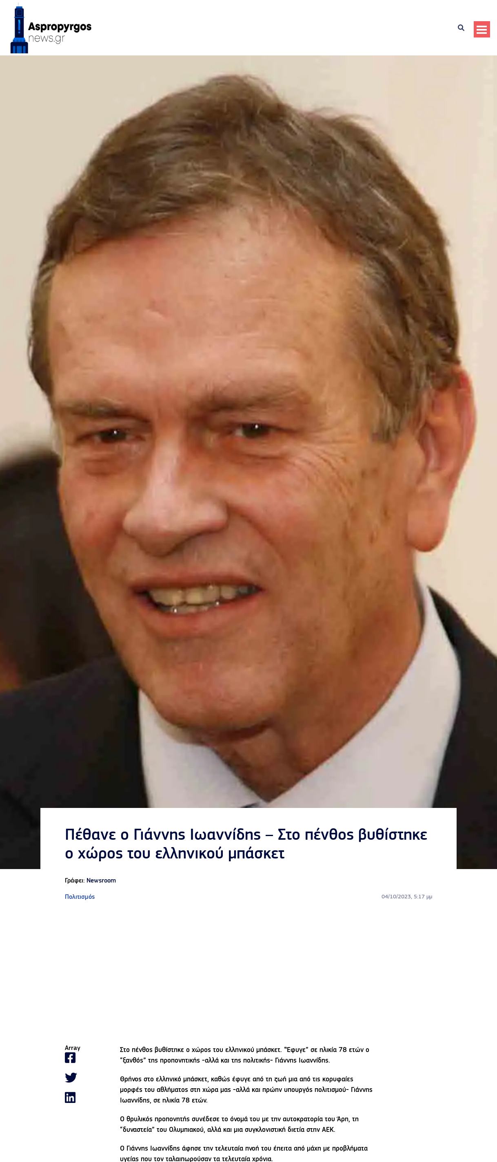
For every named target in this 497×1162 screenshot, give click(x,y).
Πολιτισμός (80, 897)
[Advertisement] (248, 973)
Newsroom (101, 881)
